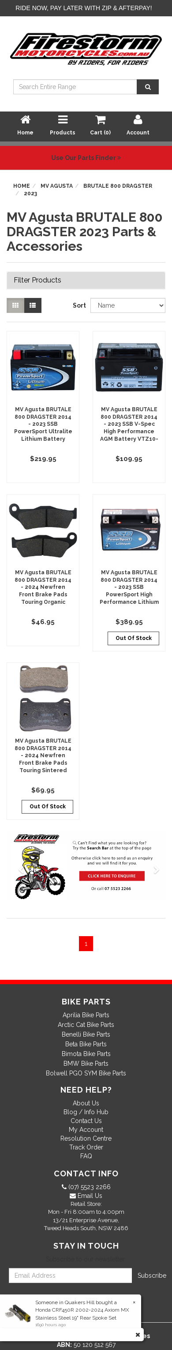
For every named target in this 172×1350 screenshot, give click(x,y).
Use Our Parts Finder (86, 157)
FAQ (86, 1156)
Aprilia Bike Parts (86, 1015)
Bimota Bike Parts (86, 1053)
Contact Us (86, 1120)
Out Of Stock (134, 638)
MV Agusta (57, 186)
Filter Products (37, 280)
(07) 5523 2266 (89, 1186)
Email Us (89, 1195)
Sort (78, 305)
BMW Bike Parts (86, 1063)
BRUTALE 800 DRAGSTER (117, 186)
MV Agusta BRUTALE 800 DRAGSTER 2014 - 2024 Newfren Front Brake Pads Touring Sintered (43, 756)
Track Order (86, 1147)
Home (21, 186)
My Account (86, 1129)
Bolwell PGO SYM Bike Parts (86, 1073)
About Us (86, 1103)
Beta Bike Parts (86, 1044)
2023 (30, 193)
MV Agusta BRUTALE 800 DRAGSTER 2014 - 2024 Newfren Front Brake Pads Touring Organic (43, 587)
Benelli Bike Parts (86, 1034)
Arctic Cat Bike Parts (86, 1024)
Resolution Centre (86, 1138)
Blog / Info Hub (86, 1112)
